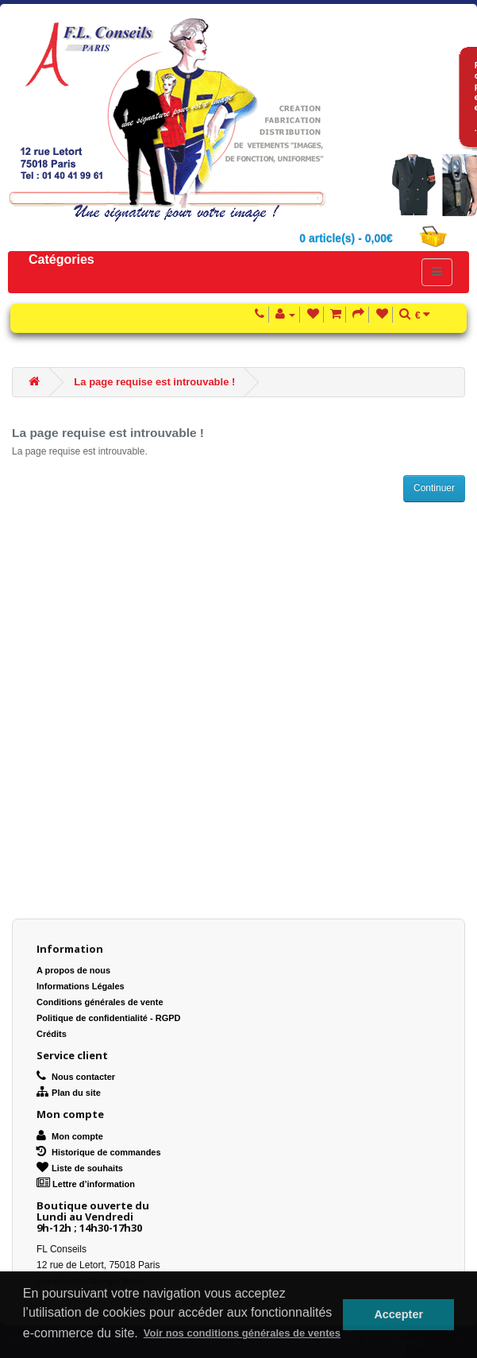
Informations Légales (81, 986)
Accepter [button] (398, 1314)
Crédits (52, 1034)
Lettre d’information (86, 1184)
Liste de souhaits (80, 1168)
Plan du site (69, 1092)
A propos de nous (73, 970)
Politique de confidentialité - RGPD (109, 1018)
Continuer (434, 487)
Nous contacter (76, 1076)
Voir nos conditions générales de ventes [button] (242, 1333)
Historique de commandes (99, 1152)
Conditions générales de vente (100, 1002)
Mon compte (70, 1136)
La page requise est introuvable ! (154, 382)
